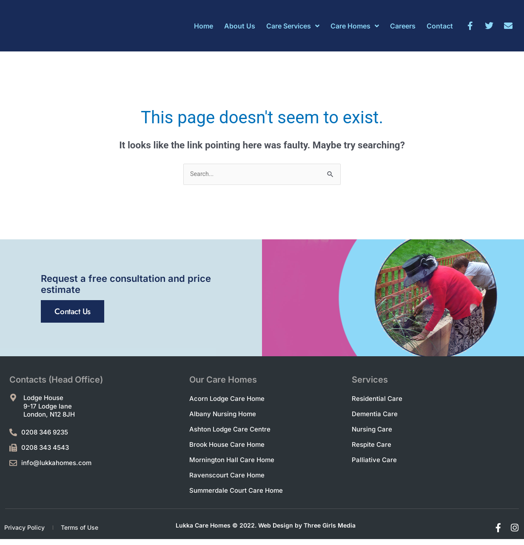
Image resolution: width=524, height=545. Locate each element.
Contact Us (95, 364)
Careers (403, 26)
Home (203, 26)
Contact (440, 26)
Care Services (292, 26)
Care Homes (354, 26)
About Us (239, 26)
